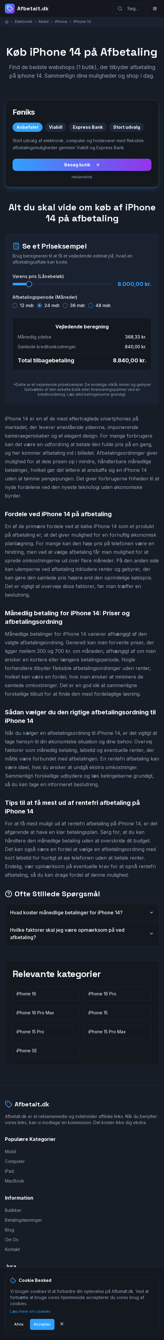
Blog (9, 1229)
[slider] (29, 284)
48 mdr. (103, 305)
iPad (9, 1171)
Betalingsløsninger (23, 1220)
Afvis (19, 1324)
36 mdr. (78, 305)
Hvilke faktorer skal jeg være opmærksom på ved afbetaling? (82, 933)
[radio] (15, 305)
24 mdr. (52, 305)
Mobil (10, 1151)
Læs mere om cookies (30, 1311)
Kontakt (12, 1249)
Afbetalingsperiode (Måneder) (45, 297)
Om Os (11, 1239)
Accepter (42, 1324)
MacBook (14, 1180)
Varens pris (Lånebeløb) (38, 276)
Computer (15, 1161)
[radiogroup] (82, 304)
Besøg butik (82, 164)
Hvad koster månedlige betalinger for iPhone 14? (82, 912)
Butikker (13, 1210)
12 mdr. (27, 305)
